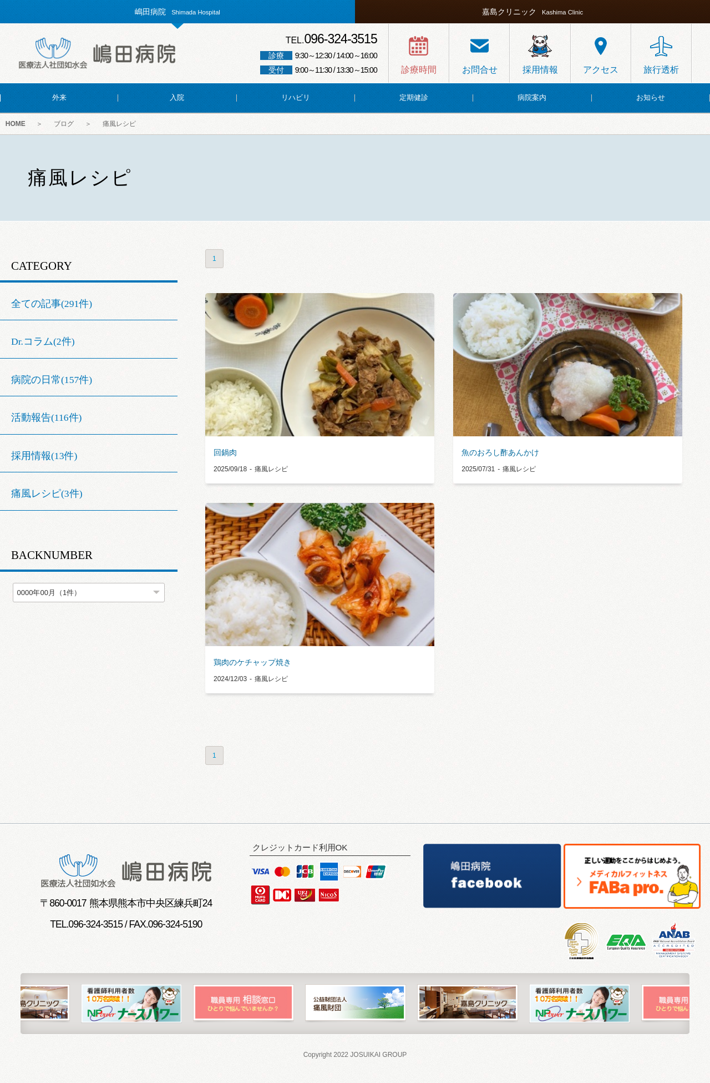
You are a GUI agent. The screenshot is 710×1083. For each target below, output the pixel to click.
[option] (356, 1004)
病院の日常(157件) (51, 379)
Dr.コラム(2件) (43, 341)
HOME (16, 124)
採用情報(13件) (44, 455)
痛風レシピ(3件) (47, 494)
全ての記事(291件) (51, 303)
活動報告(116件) (46, 418)
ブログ (64, 124)
